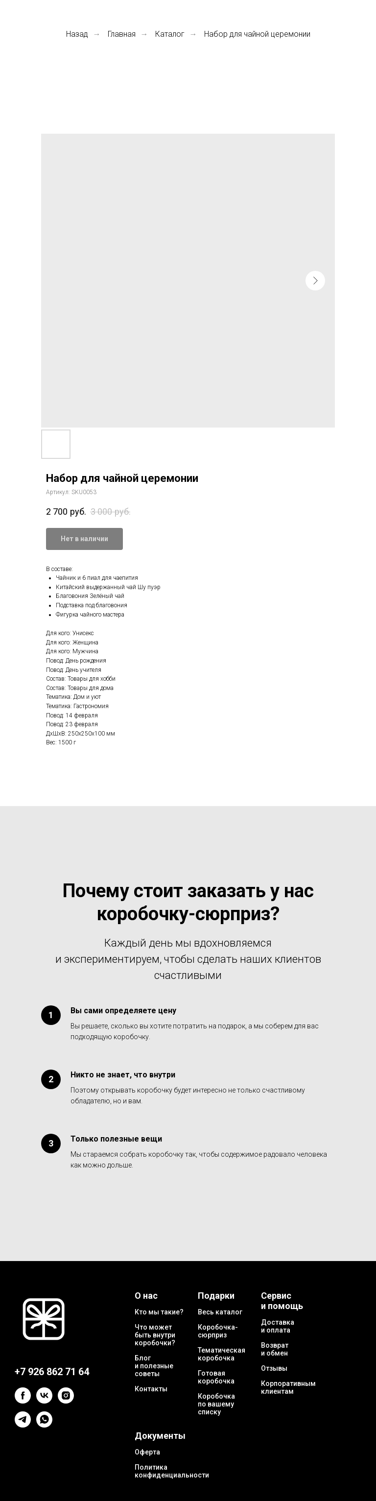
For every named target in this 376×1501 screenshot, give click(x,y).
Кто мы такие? (159, 1312)
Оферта (147, 1452)
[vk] (44, 1401)
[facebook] (23, 1401)
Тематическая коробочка (221, 1354)
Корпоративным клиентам (288, 1387)
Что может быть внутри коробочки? (155, 1335)
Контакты (151, 1389)
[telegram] (23, 1425)
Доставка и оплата (277, 1326)
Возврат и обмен (274, 1349)
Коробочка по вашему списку (216, 1404)
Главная (122, 34)
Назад (77, 34)
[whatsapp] (44, 1425)
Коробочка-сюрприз (218, 1331)
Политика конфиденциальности (172, 1471)
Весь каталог (220, 1312)
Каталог (170, 34)
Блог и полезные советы (154, 1366)
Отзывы (274, 1368)
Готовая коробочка (216, 1377)
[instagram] (66, 1401)
